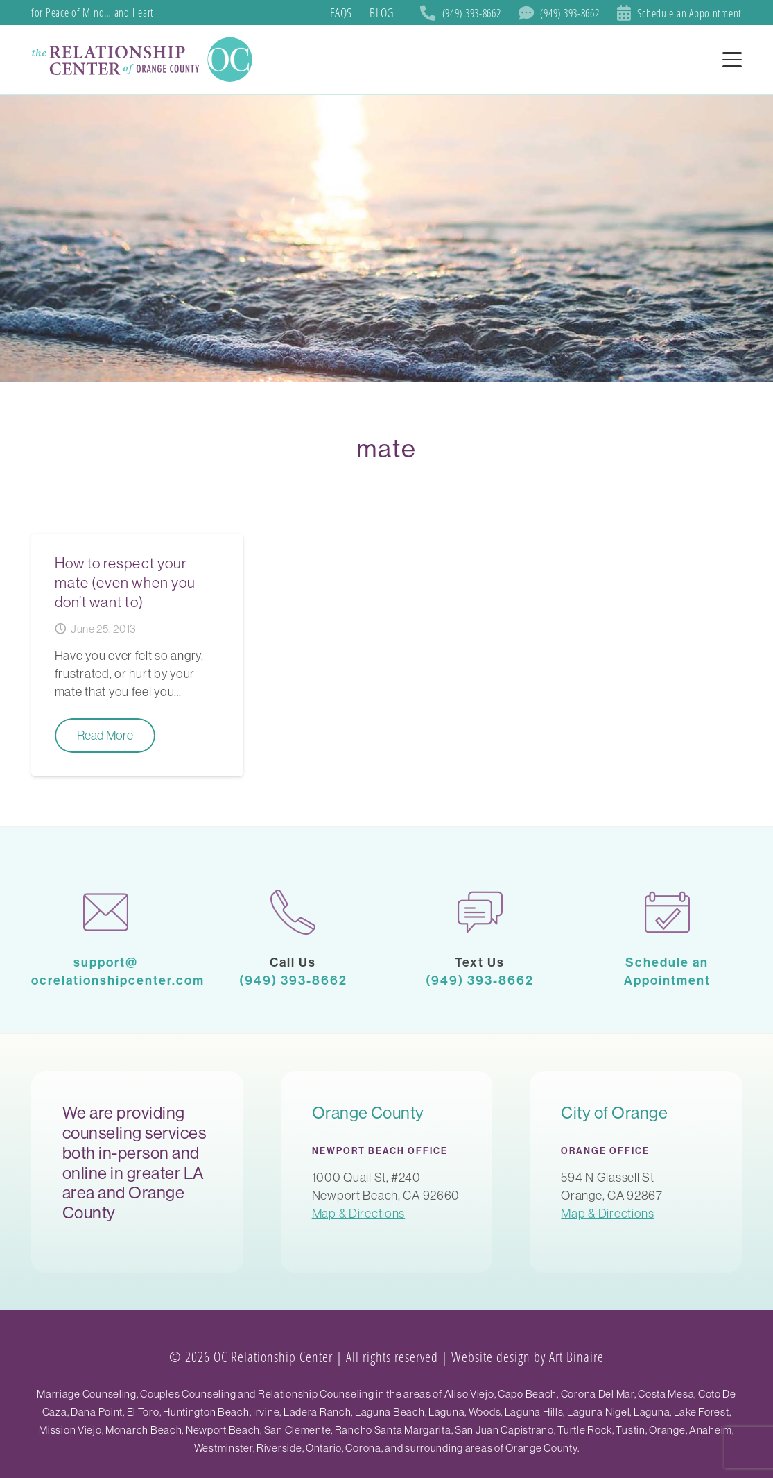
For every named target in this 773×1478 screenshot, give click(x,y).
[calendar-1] (667, 912)
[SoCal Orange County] (144, 60)
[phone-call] (293, 912)
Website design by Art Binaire (527, 1357)
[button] (732, 59)
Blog (382, 12)
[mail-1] (106, 912)
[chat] (480, 912)
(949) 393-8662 (293, 980)
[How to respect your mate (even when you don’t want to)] (137, 655)
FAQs (341, 12)
